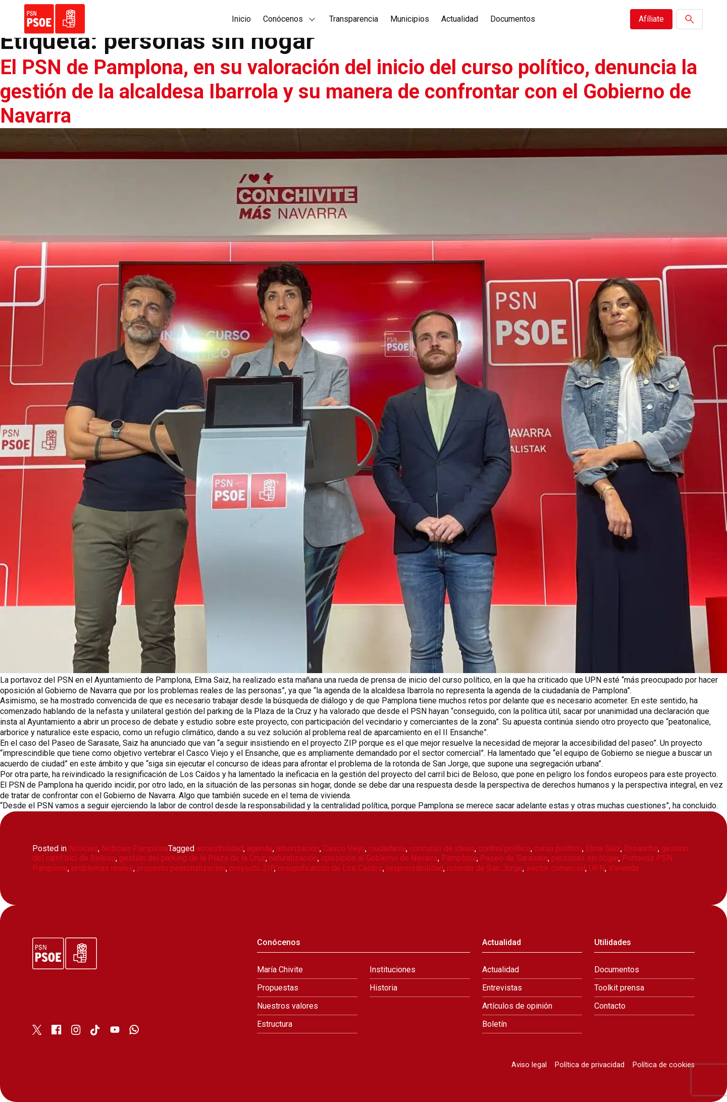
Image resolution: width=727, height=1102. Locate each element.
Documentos (512, 19)
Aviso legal (529, 1065)
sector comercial (555, 868)
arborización (298, 848)
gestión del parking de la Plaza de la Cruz (192, 858)
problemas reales (102, 868)
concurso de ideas (442, 848)
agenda (260, 848)
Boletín (494, 1024)
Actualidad (459, 19)
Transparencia (353, 19)
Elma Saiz (603, 848)
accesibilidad (219, 848)
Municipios (409, 19)
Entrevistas (502, 988)
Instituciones (393, 969)
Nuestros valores (287, 1006)
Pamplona (459, 858)
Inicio (241, 19)
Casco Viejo (344, 848)
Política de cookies (664, 1065)
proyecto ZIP (251, 868)
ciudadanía (387, 848)
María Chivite (280, 969)
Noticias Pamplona (134, 848)
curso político (558, 848)
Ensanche (641, 848)
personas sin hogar (584, 858)
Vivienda (623, 868)
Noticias (83, 848)
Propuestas (277, 988)
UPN (597, 868)
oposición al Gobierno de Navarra (379, 858)
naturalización (293, 858)
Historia (383, 988)
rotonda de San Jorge (485, 868)
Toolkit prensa (619, 988)
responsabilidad (414, 868)
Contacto (610, 1006)
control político (504, 848)
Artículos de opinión (517, 1006)
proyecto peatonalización (181, 868)
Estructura (274, 1024)
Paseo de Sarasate (514, 858)
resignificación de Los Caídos (330, 868)
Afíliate (651, 19)
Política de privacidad (590, 1065)
